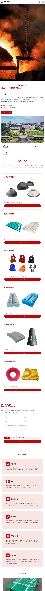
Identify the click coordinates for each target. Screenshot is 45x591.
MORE (7, 113)
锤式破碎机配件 (9, 250)
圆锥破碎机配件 (9, 177)
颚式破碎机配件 (9, 214)
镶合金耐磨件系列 (9, 361)
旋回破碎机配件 (9, 324)
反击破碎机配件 (9, 287)
